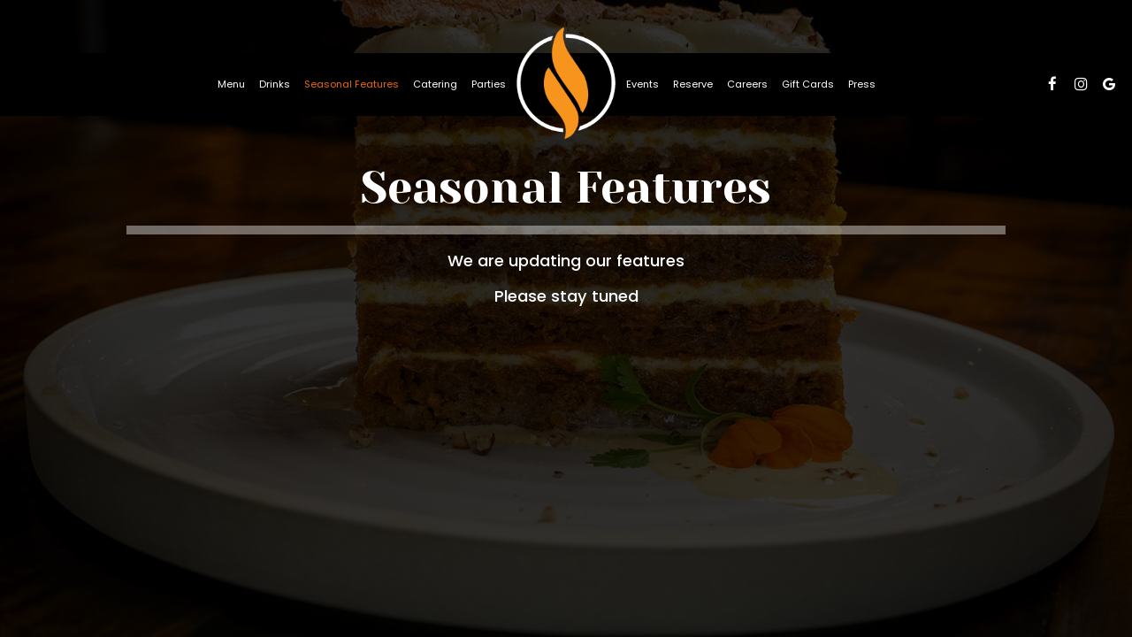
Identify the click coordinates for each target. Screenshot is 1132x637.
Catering (435, 84)
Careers (747, 84)
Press (862, 84)
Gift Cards (808, 84)
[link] (566, 84)
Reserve (693, 84)
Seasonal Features (351, 84)
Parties (488, 84)
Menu (231, 84)
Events (642, 84)
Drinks (274, 84)
